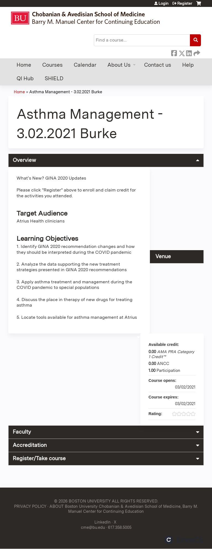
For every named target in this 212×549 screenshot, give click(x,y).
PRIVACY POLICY (30, 506)
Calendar (85, 65)
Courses (52, 65)
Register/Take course (39, 458)
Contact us (157, 65)
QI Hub (25, 78)
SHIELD (54, 78)
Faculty (22, 432)
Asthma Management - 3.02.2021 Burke (65, 91)
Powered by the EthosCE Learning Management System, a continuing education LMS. (184, 540)
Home (24, 65)
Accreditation (30, 445)
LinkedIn (189, 52)
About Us (119, 65)
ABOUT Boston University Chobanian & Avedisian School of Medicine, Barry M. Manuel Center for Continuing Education (123, 509)
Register (184, 3)
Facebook (174, 52)
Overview (24, 160)
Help (188, 65)
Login (163, 3)
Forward (196, 52)
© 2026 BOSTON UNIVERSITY (82, 501)
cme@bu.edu (93, 527)
